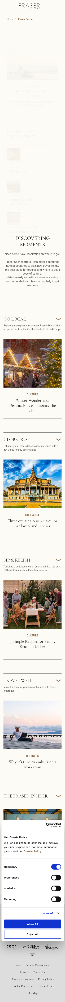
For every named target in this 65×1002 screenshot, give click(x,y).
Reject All (32, 934)
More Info (48, 913)
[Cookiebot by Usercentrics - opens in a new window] (46, 825)
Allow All (32, 923)
